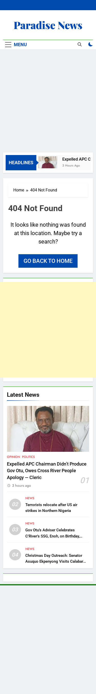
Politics (28, 457)
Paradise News (48, 25)
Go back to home (48, 261)
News (29, 498)
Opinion (13, 457)
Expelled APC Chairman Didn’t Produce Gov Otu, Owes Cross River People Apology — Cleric (47, 470)
